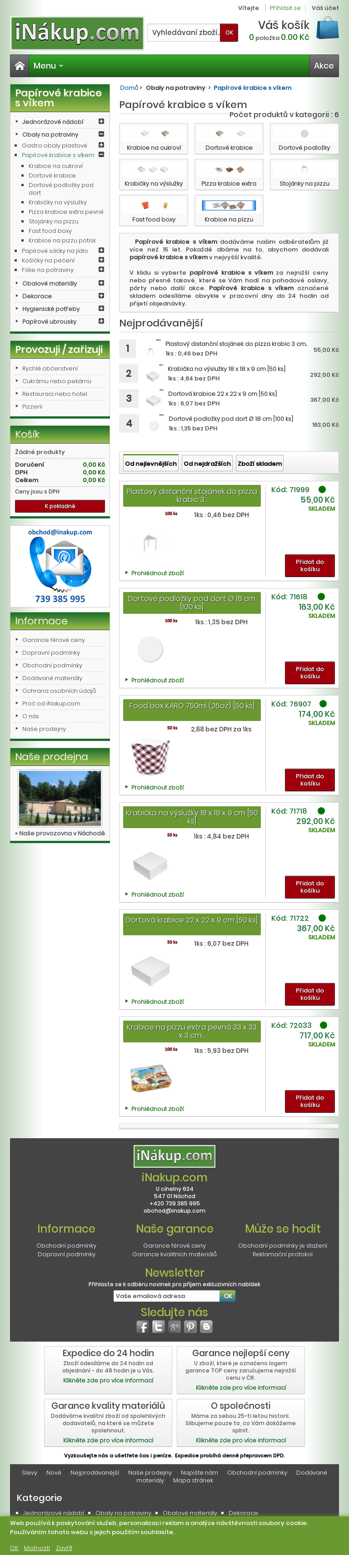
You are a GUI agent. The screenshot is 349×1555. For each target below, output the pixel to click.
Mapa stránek (193, 1480)
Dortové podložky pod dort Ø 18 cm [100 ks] (191, 602)
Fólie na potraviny (48, 270)
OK (14, 1548)
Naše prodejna (51, 757)
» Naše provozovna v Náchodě (60, 833)
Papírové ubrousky (49, 321)
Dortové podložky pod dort (61, 189)
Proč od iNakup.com (51, 703)
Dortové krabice (52, 175)
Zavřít (64, 1548)
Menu (49, 65)
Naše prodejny (44, 729)
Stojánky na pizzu (54, 221)
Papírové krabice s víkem (58, 155)
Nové (53, 1472)
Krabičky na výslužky (58, 202)
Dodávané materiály (52, 678)
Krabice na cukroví (56, 166)
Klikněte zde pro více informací (108, 1380)
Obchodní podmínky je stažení (282, 1245)
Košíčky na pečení (48, 260)
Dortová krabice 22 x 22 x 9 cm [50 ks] (192, 920)
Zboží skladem (260, 463)
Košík (27, 434)
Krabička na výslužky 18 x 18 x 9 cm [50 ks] (192, 817)
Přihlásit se (285, 8)
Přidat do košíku (310, 565)
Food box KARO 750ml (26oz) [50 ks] (192, 706)
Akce (324, 65)
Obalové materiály (49, 283)
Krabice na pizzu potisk (62, 240)
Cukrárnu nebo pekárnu (56, 381)
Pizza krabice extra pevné (66, 211)
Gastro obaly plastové (54, 145)
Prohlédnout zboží (157, 573)
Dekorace (37, 296)
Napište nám (199, 1472)
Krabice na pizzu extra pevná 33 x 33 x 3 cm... (192, 1031)
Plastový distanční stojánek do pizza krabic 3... (192, 495)
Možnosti (37, 1548)
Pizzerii (32, 406)
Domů (129, 88)
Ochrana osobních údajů (59, 690)
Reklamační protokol (283, 1254)
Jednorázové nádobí (52, 122)
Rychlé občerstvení (50, 368)
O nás (30, 716)
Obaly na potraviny (50, 134)
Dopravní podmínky (51, 652)
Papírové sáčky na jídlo (55, 251)
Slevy (29, 1472)
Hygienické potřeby (51, 309)
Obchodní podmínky (52, 665)
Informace (41, 621)
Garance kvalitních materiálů (174, 1254)
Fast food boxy (50, 231)
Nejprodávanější (94, 1472)
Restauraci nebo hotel (54, 394)
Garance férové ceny (53, 640)
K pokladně (60, 506)
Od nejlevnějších (151, 463)
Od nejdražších (207, 463)
